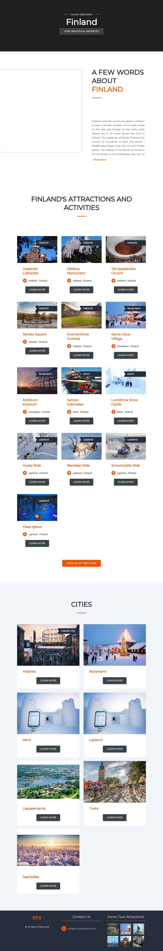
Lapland (95, 740)
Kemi (27, 740)
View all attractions (81, 563)
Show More (99, 159)
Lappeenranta (34, 808)
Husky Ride (32, 465)
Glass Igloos (32, 527)
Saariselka (31, 877)
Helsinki (29, 672)
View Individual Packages (81, 31)
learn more (37, 289)
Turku (94, 808)
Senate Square (34, 334)
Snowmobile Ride (125, 465)
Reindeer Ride (78, 465)
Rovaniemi (98, 672)
